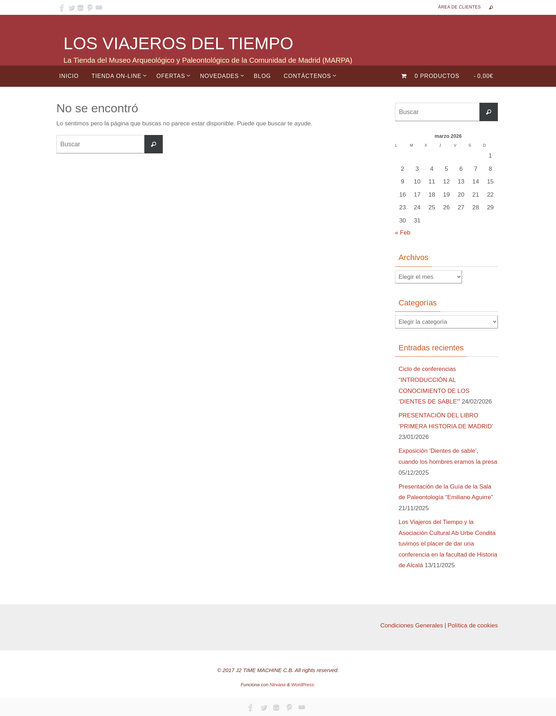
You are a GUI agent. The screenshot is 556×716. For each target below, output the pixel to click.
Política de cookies (472, 625)
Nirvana (278, 684)
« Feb (402, 232)
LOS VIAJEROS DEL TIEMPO (178, 43)
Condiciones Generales (411, 625)
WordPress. (303, 684)
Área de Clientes (459, 7)
